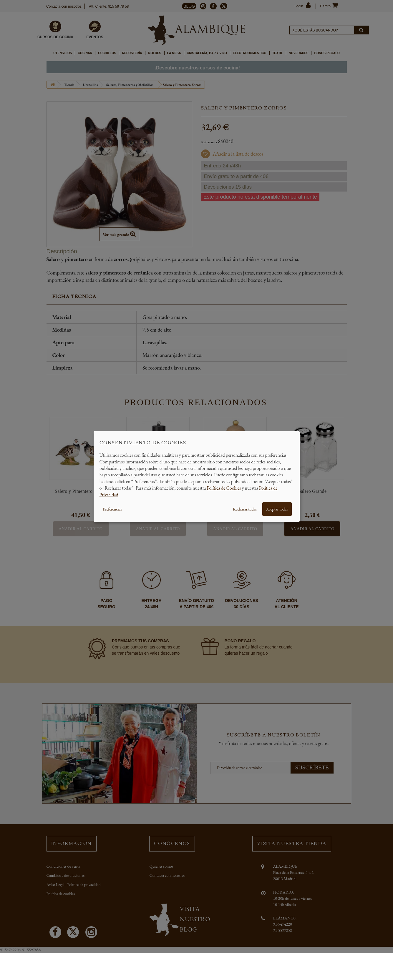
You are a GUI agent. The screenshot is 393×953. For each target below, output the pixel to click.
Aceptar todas (277, 509)
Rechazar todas (244, 509)
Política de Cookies (224, 488)
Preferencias (112, 509)
